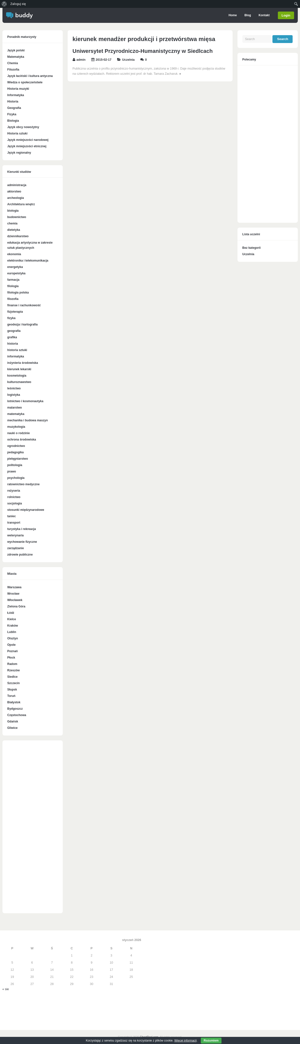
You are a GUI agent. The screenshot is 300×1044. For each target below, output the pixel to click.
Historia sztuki (17, 133)
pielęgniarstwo (17, 458)
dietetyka (13, 230)
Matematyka (15, 57)
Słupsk (12, 689)
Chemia (12, 63)
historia (12, 343)
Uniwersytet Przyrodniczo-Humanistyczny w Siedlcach (143, 51)
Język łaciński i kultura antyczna (30, 76)
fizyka (11, 318)
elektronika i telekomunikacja (27, 260)
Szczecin (13, 683)
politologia (14, 465)
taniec (11, 516)
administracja (16, 185)
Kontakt (263, 15)
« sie (5, 989)
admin (81, 59)
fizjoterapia (15, 311)
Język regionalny (19, 152)
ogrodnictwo (16, 446)
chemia (12, 223)
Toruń (11, 696)
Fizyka (11, 114)
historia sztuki (17, 350)
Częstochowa (16, 715)
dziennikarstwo (18, 236)
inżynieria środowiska (22, 363)
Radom (12, 664)
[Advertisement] (32, 829)
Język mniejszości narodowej (27, 140)
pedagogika (15, 452)
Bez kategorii (251, 248)
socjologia (14, 503)
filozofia (12, 299)
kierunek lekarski (19, 369)
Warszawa (14, 587)
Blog (247, 15)
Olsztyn (12, 638)
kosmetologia (16, 375)
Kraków (12, 625)
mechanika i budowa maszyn (27, 420)
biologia (13, 210)
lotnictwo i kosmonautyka (25, 401)
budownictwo (16, 217)
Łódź (10, 613)
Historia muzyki (18, 88)
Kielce (11, 619)
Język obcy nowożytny (23, 127)
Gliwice (12, 728)
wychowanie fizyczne (22, 542)
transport (13, 522)
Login (286, 15)
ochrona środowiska (21, 439)
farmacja (13, 279)
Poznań (12, 651)
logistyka (13, 395)
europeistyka (16, 273)
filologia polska (18, 292)
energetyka (15, 267)
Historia (12, 101)
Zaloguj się (18, 4)
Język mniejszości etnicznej (27, 146)
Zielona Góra (16, 606)
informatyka (15, 356)
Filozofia (13, 69)
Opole (11, 645)
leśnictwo (14, 388)
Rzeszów (13, 670)
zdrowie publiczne (20, 554)
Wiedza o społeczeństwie (25, 82)
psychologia (16, 478)
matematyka (15, 414)
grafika (12, 337)
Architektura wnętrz (21, 204)
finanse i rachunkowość (24, 305)
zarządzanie (15, 548)
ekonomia (14, 254)
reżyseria (13, 490)
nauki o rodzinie (18, 433)
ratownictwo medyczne (23, 484)
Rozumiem (211, 1040)
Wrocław (13, 593)
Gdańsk (12, 721)
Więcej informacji (185, 1040)
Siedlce (12, 676)
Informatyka (15, 95)
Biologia (13, 120)
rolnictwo (13, 497)
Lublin (11, 632)
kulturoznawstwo (19, 382)
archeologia (15, 198)
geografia (14, 331)
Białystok (13, 702)
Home (232, 15)
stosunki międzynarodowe (25, 510)
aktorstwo (14, 191)
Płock (11, 657)
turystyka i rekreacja (21, 529)
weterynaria (15, 535)
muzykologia (16, 426)
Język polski (16, 50)
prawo (11, 471)
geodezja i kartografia (22, 324)
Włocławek (14, 600)
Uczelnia (128, 59)
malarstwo (14, 407)
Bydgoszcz (15, 708)
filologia (13, 286)
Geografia (14, 108)
